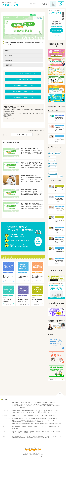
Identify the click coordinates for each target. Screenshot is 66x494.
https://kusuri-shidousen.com (11, 119)
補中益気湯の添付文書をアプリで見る (23, 91)
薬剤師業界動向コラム (30, 421)
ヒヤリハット (53, 170)
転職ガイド (14, 420)
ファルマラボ (22, 420)
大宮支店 (26, 431)
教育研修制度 (15, 428)
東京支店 (38, 431)
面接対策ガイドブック (53, 418)
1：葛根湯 (6, 51)
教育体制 (24, 426)
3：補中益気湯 (8, 60)
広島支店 (26, 433)
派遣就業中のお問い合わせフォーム (30, 410)
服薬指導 (58, 153)
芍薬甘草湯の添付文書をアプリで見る (23, 85)
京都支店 (58, 431)
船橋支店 (32, 431)
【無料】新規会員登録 (38, 242)
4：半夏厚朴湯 (8, 65)
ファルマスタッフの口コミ (26, 402)
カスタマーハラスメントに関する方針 (36, 405)
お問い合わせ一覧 (16, 410)
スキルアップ (38, 420)
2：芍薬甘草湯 (8, 55)
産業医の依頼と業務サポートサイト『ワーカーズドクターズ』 (47, 436)
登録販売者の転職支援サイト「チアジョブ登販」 (22, 437)
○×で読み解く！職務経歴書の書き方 (37, 418)
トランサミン (53, 176)
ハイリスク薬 (53, 166)
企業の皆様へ (23, 407)
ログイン (56, 35)
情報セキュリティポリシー (48, 404)
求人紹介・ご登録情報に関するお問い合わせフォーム (24, 412)
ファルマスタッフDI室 (48, 420)
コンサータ (52, 157)
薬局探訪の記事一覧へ (23, 305)
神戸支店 (20, 433)
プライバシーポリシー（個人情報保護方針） (30, 404)
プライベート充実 (43, 415)
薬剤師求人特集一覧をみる (56, 380)
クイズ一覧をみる (22, 135)
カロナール (52, 160)
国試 (61, 176)
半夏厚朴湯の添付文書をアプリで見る (23, 97)
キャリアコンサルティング (40, 426)
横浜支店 (44, 431)
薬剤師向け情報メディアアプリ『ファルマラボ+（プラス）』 (48, 423)
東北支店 (20, 431)
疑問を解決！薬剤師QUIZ (17, 421)
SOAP (51, 153)
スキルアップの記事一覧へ (23, 282)
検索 (45, 4)
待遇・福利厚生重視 (32, 415)
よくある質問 (15, 404)
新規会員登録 (56, 30)
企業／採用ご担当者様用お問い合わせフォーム (49, 412)
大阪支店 (14, 433)
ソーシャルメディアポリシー (18, 405)
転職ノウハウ (30, 420)
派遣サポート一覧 (16, 426)
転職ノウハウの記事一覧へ (9, 282)
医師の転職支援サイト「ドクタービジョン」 (21, 436)
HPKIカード (53, 163)
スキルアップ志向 (21, 415)
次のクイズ (38, 135)
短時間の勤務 (52, 415)
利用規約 (49, 405)
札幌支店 (14, 431)
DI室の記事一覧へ (8, 305)
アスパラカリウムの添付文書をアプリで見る (23, 73)
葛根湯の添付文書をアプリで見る (23, 79)
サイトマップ (15, 407)
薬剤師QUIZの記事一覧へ (37, 282)
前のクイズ (5, 135)
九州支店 (32, 433)
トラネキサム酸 (53, 173)
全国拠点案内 (52, 402)
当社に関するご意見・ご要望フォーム (49, 410)
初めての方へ (15, 402)
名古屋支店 (51, 431)
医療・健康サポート (53, 426)
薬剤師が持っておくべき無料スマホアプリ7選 (22, 423)
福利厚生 (30, 426)
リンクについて (57, 405)
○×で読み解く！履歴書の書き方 (19, 418)
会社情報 (45, 402)
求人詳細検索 (38, 402)
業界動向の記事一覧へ (37, 305)
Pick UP (13, 415)
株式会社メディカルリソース (42, 437)
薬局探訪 (39, 421)
